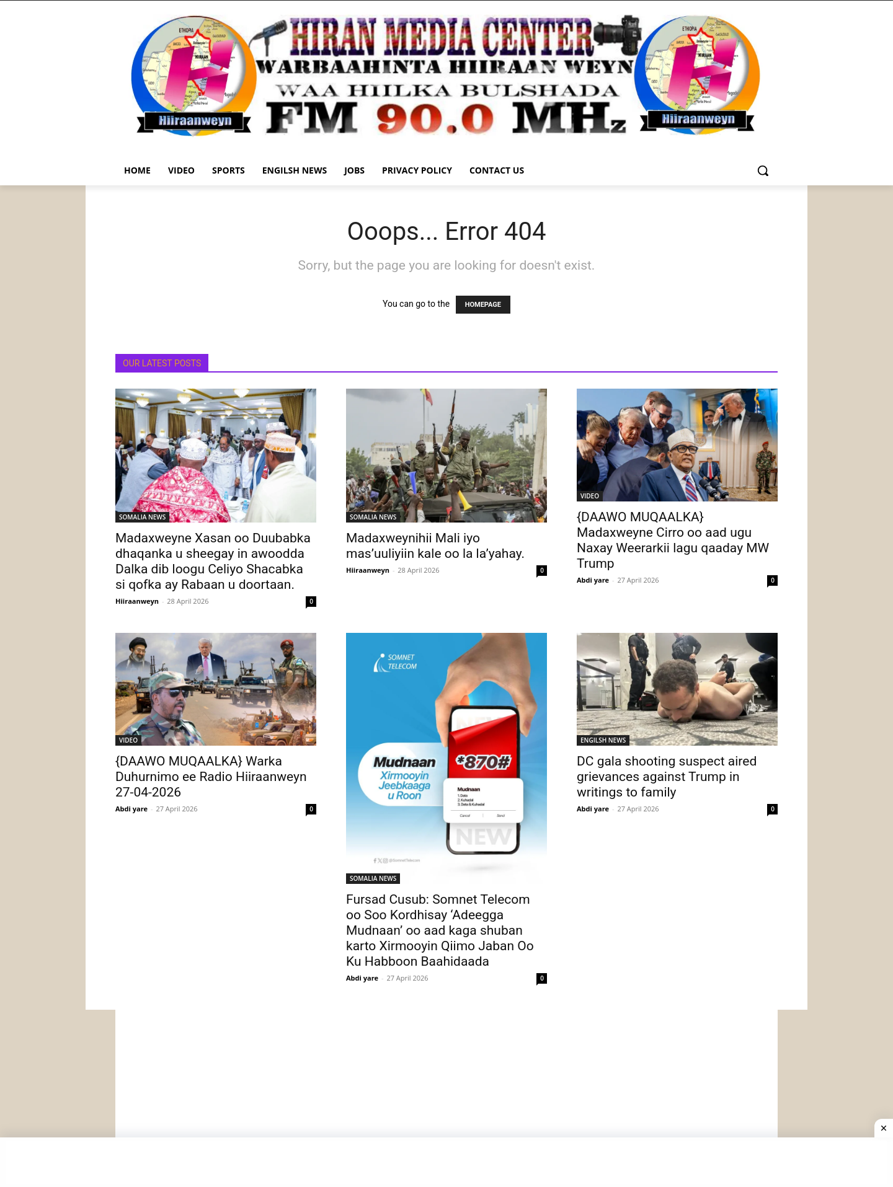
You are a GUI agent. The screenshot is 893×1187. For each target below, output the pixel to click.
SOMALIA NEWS (142, 517)
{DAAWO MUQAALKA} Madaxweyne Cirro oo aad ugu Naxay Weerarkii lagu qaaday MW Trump (673, 540)
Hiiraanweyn (137, 601)
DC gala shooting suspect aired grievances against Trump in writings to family (667, 777)
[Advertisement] (446, 1096)
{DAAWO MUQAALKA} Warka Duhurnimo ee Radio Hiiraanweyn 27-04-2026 (211, 777)
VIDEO (589, 496)
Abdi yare (593, 580)
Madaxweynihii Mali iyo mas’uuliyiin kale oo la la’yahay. (435, 546)
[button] (763, 170)
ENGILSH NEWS (603, 740)
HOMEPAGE (483, 305)
